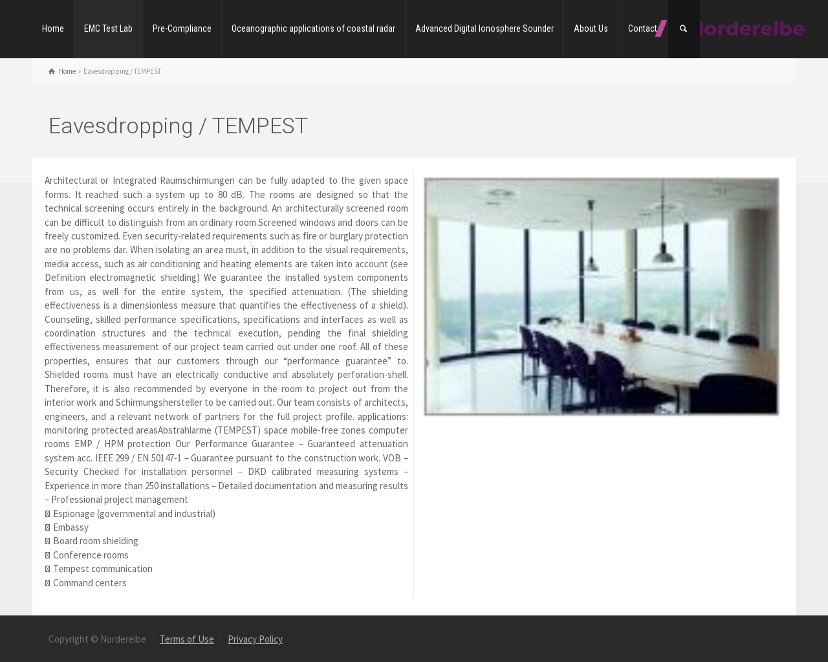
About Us (591, 28)
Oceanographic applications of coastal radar (313, 28)
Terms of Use (187, 639)
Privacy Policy (255, 639)
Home (53, 28)
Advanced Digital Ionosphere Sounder (484, 28)
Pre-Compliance (182, 28)
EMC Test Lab (108, 28)
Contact (642, 28)
